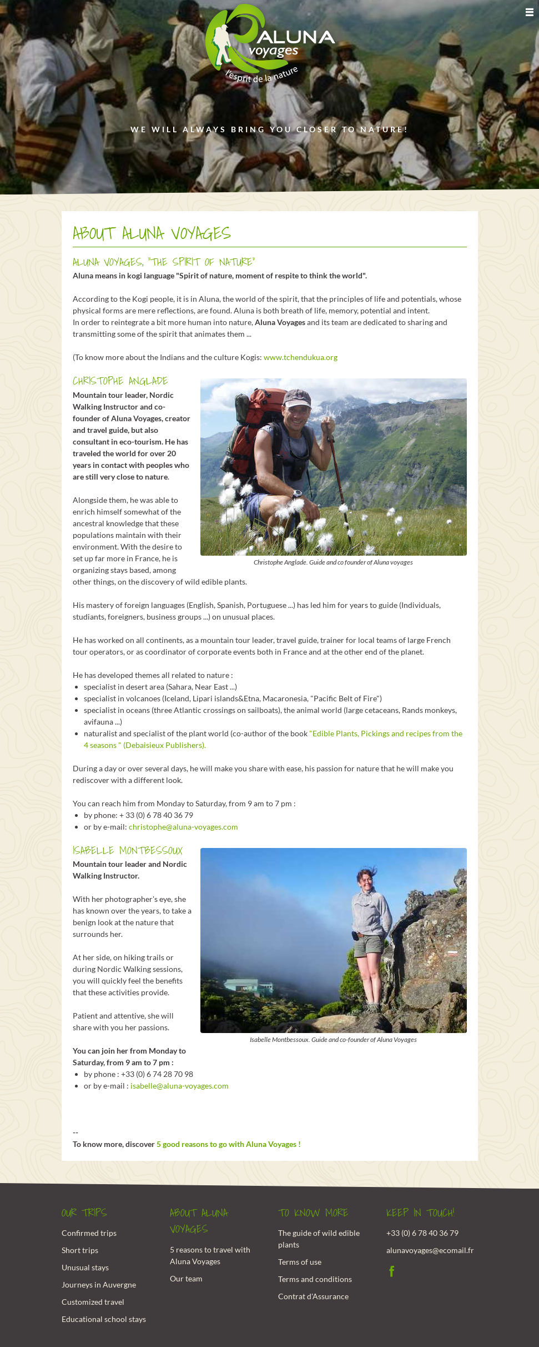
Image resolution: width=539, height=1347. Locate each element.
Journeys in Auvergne (99, 1284)
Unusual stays (85, 1267)
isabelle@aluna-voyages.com (179, 1085)
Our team (186, 1278)
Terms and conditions (315, 1279)
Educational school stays (104, 1319)
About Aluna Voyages (199, 1221)
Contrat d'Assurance (313, 1296)
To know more (313, 1213)
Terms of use (299, 1261)
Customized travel (93, 1301)
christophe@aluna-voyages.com (183, 826)
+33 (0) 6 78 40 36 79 (422, 1233)
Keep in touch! (420, 1213)
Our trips (84, 1213)
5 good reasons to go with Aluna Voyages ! (229, 1144)
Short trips (80, 1250)
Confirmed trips (89, 1233)
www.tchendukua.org (300, 357)
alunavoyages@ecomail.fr (430, 1250)
